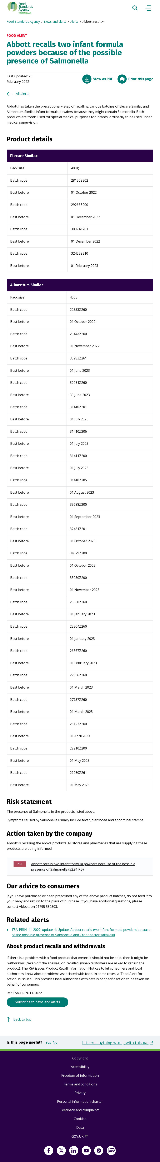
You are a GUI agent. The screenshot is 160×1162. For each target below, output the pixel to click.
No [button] (55, 1042)
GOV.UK (80, 1137)
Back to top (22, 1019)
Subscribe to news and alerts (37, 1002)
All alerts (22, 93)
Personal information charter (80, 1101)
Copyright (80, 1058)
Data (80, 1127)
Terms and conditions (80, 1084)
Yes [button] (48, 1042)
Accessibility (80, 1066)
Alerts (74, 22)
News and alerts (55, 22)
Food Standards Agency (23, 22)
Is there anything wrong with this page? (117, 1042)
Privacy (80, 1092)
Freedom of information (80, 1075)
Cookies (80, 1118)
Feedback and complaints (80, 1110)
